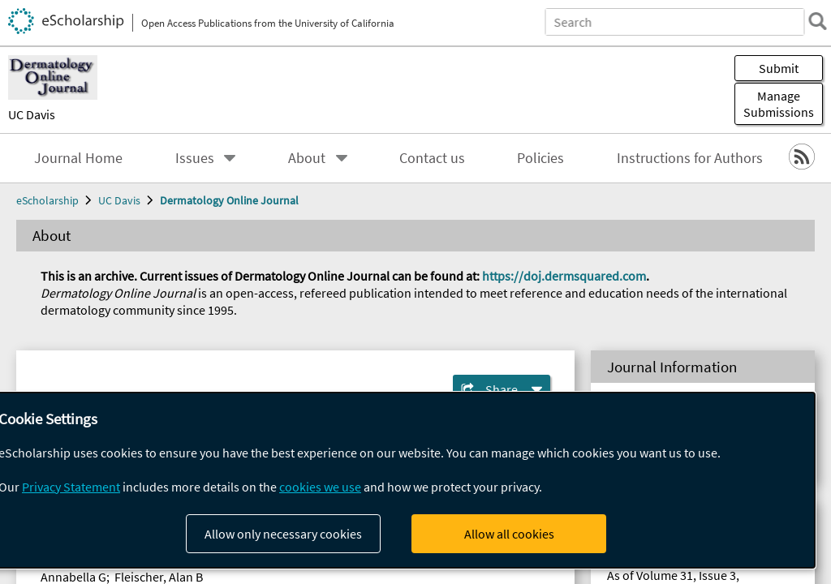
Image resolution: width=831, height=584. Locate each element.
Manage (778, 104)
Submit (779, 68)
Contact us (432, 158)
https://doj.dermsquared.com (564, 276)
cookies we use (320, 487)
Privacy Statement (71, 487)
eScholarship (47, 200)
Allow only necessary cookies (283, 534)
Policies (540, 158)
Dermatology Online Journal (229, 200)
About (306, 158)
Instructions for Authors (690, 158)
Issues (194, 158)
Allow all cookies (509, 534)
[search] (810, 21)
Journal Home (78, 158)
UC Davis (31, 114)
